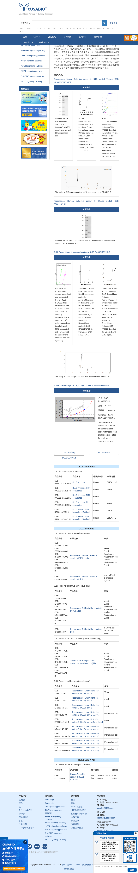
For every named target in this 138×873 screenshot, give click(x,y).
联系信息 (44, 42)
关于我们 (28, 42)
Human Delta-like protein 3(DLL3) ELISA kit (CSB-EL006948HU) (82, 385)
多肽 (21, 821)
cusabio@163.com (105, 808)
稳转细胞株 (24, 817)
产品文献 (75, 821)
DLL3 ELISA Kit (69, 458)
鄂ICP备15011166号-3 (71, 865)
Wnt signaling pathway (54, 807)
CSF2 (21, 29)
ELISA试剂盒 (77, 807)
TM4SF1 (100, 29)
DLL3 (36, 29)
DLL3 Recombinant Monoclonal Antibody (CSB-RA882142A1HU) (82, 252)
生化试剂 (23, 824)
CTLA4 (28, 29)
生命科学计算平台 (79, 814)
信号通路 (68, 37)
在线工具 (75, 817)
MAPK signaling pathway (32, 71)
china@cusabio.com (106, 818)
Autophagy (49, 800)
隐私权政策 (69, 869)
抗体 (21, 807)
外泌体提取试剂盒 (79, 810)
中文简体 (114, 23)
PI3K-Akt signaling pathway (33, 55)
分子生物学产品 (26, 810)
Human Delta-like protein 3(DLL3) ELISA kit (77, 777)
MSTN (68, 29)
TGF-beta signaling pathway (33, 50)
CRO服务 (53, 37)
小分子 (22, 814)
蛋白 (21, 803)
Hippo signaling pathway (31, 81)
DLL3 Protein (104, 452)
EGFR (42, 29)
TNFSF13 (110, 29)
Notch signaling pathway (31, 61)
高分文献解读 (77, 827)
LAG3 (61, 29)
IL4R (54, 29)
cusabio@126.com (105, 830)
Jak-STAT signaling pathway (33, 76)
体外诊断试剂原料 (26, 827)
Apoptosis (49, 803)
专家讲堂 (75, 824)
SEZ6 (92, 29)
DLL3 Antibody (69, 452)
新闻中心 (84, 37)
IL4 (49, 29)
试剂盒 (22, 800)
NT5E (85, 29)
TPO (21, 31)
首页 (25, 37)
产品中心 (37, 37)
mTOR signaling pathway (32, 66)
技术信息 (99, 37)
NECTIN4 (77, 29)
